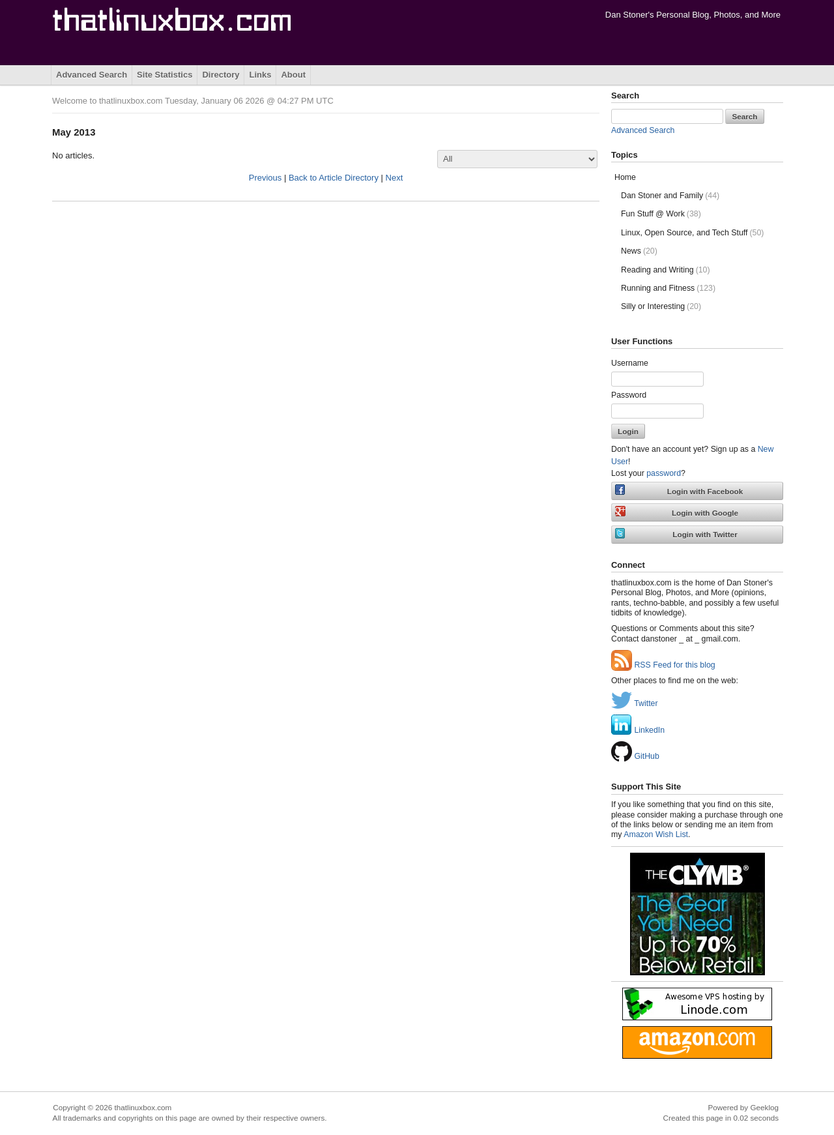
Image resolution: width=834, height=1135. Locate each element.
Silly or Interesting (661, 306)
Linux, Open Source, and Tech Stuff (692, 232)
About (293, 75)
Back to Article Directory (334, 178)
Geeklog (764, 1107)
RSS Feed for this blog (663, 665)
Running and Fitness (668, 288)
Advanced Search (91, 75)
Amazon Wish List (656, 834)
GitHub (635, 756)
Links (260, 75)
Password (628, 395)
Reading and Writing (665, 269)
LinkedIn (638, 730)
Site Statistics (164, 75)
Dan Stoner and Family (670, 195)
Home (625, 177)
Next (394, 178)
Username (629, 363)
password (663, 473)
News (639, 251)
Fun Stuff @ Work (661, 213)
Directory (220, 75)
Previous (265, 178)
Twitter (634, 703)
